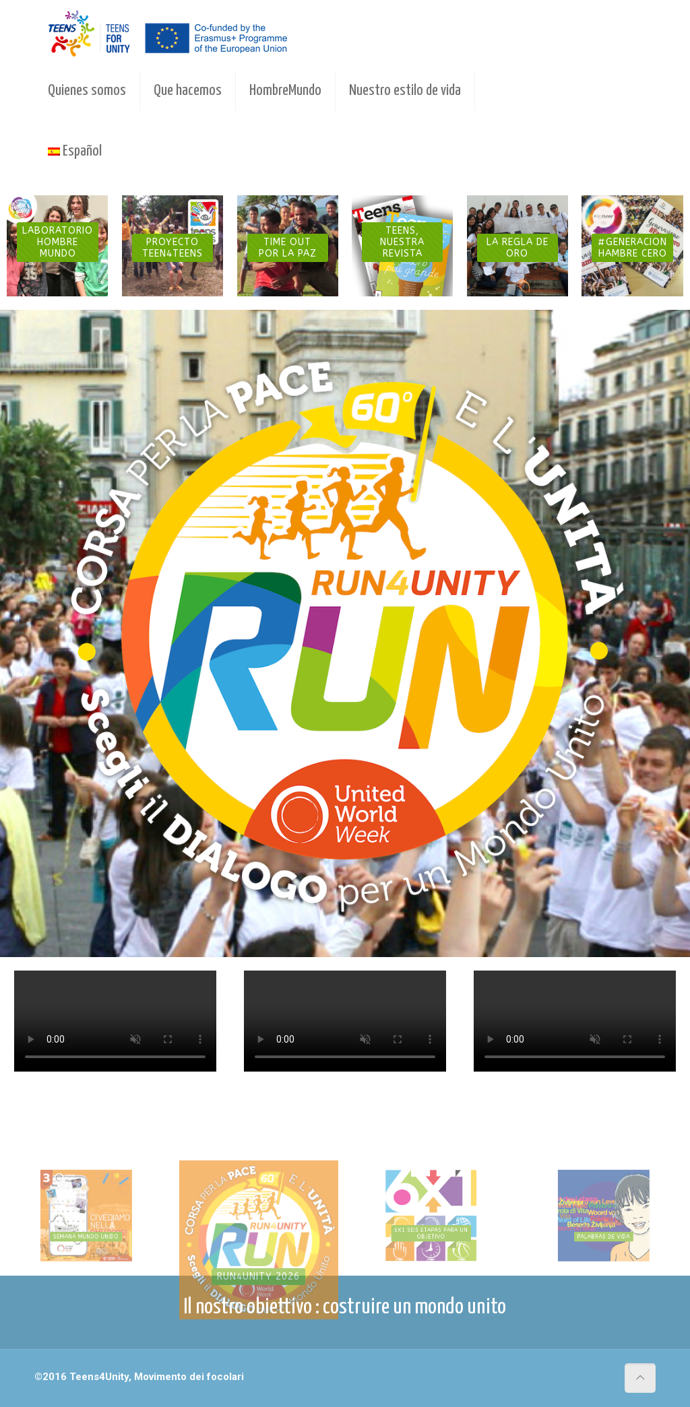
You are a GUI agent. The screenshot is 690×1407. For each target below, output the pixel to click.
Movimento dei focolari (189, 1377)
